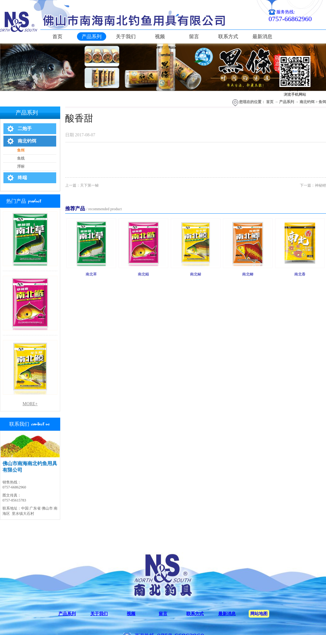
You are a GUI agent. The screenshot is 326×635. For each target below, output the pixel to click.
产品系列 (286, 102)
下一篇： (313, 185)
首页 (57, 36)
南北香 (300, 274)
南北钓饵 (307, 102)
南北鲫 (247, 274)
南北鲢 (143, 274)
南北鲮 (195, 274)
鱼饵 (322, 102)
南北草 (91, 274)
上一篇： (82, 185)
